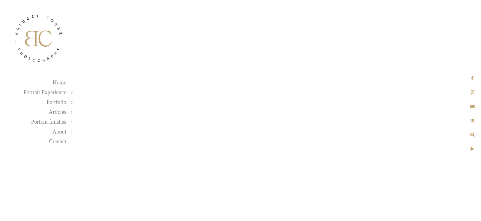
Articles (57, 112)
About (59, 132)
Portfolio (56, 102)
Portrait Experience (45, 92)
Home (59, 82)
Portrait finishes (49, 122)
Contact (57, 141)
